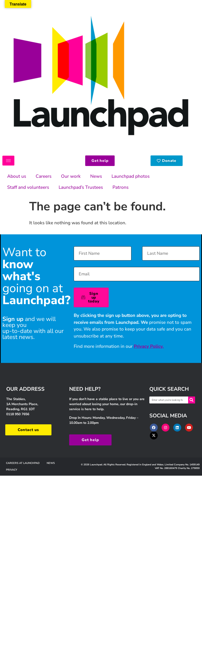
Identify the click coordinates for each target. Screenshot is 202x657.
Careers (43, 176)
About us (16, 176)
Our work (71, 176)
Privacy (11, 470)
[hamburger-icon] (8, 161)
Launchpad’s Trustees (81, 187)
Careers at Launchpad (22, 463)
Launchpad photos (131, 176)
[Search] (191, 400)
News (96, 176)
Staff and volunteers (28, 187)
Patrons (120, 187)
